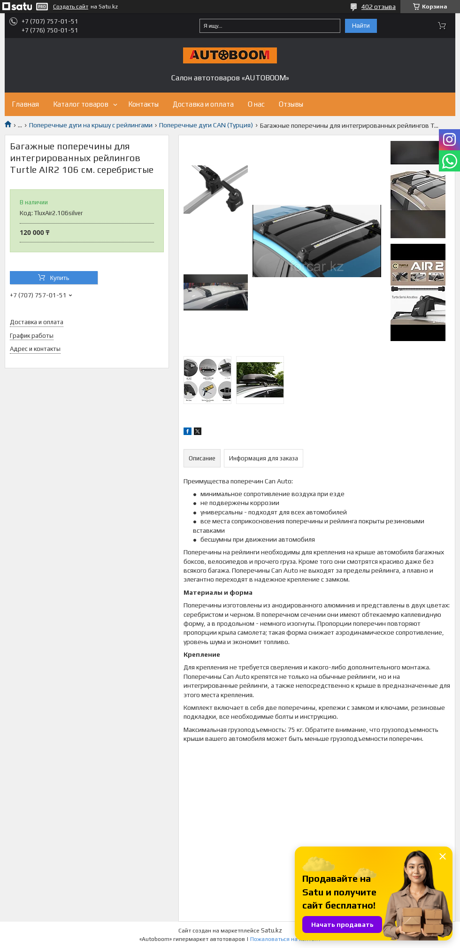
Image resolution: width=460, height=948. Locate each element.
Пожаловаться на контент (285, 939)
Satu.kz (271, 930)
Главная (25, 104)
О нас (256, 104)
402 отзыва (378, 6)
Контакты (143, 104)
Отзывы (291, 104)
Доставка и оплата (203, 104)
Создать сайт (70, 6)
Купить (59, 277)
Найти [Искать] (361, 25)
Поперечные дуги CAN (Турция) (206, 125)
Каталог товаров (80, 104)
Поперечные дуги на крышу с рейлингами (91, 125)
